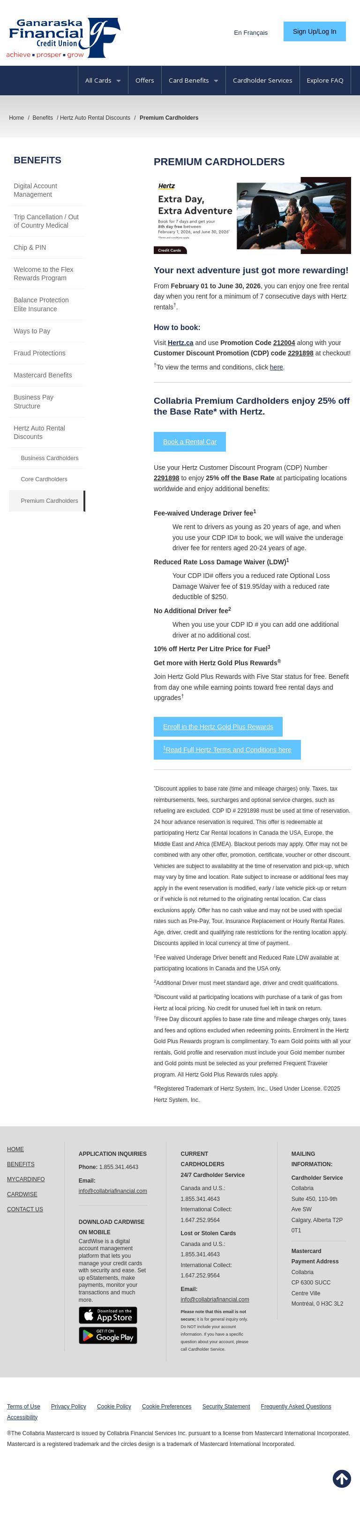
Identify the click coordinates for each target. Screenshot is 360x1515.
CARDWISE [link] (22, 1194)
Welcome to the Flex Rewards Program (43, 274)
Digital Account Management (35, 190)
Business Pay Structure (33, 401)
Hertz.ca (180, 342)
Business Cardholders (49, 458)
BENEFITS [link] (21, 1164)
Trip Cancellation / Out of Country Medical (46, 221)
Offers (144, 80)
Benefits (37, 159)
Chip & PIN (30, 247)
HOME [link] (15, 1149)
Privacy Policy (68, 1406)
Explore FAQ (325, 80)
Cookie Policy (114, 1406)
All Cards (103, 80)
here (276, 367)
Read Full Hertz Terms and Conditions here (227, 750)
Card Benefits (193, 80)
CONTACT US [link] (25, 1209)
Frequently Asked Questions (296, 1406)
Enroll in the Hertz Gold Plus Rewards (218, 727)
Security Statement (226, 1406)
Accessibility (22, 1417)
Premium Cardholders (49, 501)
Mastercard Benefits (43, 375)
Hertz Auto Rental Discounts (39, 432)
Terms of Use (23, 1406)
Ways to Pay (32, 331)
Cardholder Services (262, 80)
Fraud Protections (40, 353)
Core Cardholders (44, 479)
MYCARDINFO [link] (26, 1179)
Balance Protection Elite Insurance (41, 304)
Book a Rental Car (190, 442)
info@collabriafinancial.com (113, 1191)
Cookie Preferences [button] (166, 1406)
